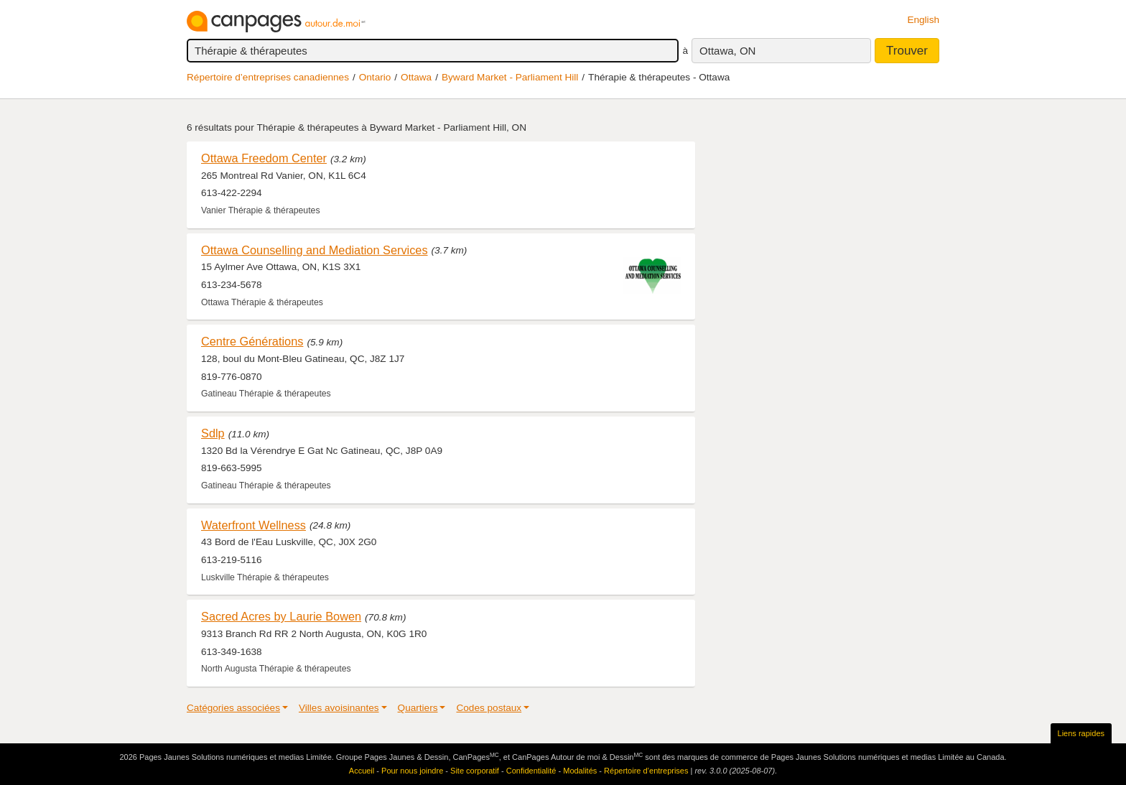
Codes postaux (488, 707)
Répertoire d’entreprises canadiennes (268, 77)
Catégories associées (233, 707)
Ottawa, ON (727, 51)
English (923, 19)
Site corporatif (474, 770)
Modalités (580, 770)
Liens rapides (1081, 733)
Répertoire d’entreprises (646, 770)
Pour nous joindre (412, 770)
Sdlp (213, 433)
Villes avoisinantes (339, 707)
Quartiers (418, 707)
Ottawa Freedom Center (264, 158)
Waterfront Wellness (253, 525)
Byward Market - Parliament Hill (510, 77)
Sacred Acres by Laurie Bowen (281, 616)
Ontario (375, 77)
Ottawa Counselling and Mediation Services (314, 249)
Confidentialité (531, 770)
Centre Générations (252, 341)
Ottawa (416, 77)
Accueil (361, 770)
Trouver (907, 50)
